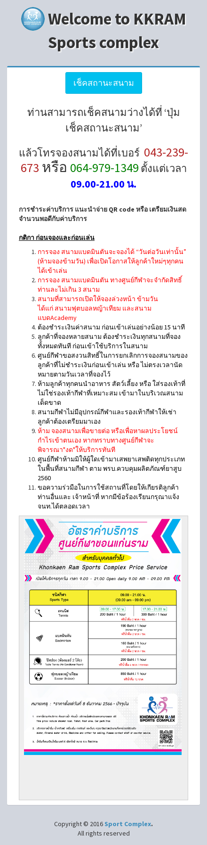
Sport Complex (127, 824)
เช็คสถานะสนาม (103, 82)
